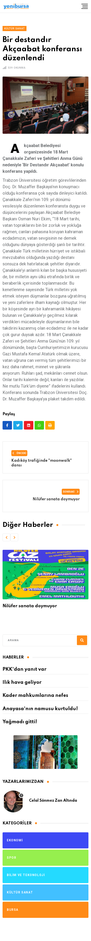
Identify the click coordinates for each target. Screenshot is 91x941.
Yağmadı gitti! (20, 722)
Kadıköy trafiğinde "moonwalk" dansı (41, 463)
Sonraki (71, 491)
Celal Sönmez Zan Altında (53, 801)
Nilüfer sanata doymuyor (56, 499)
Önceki (19, 453)
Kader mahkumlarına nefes (35, 695)
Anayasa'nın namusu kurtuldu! (40, 709)
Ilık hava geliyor (22, 682)
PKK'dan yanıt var (24, 669)
